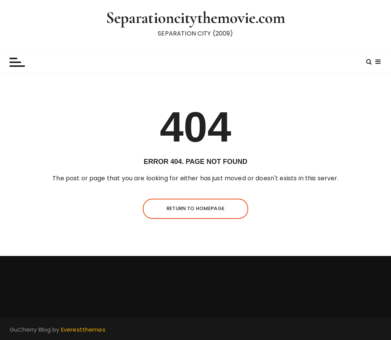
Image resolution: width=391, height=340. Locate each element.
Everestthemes (83, 329)
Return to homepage (195, 208)
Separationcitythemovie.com (196, 18)
